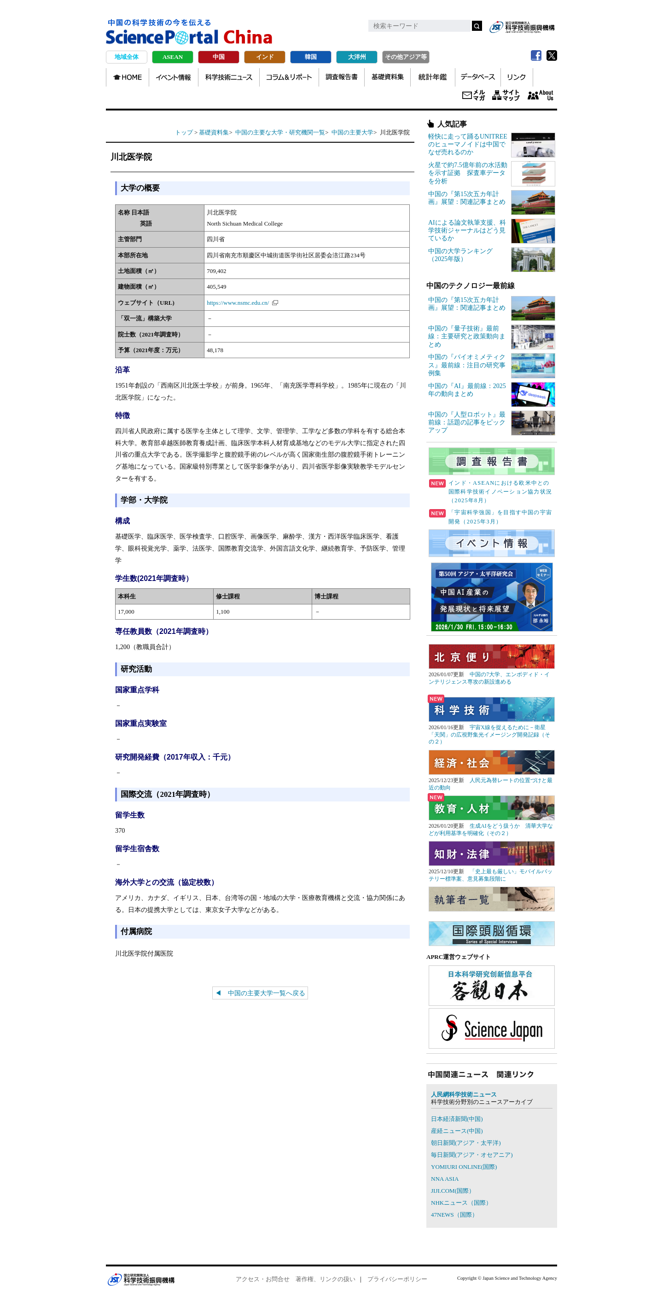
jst (522, 26)
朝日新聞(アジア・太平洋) (466, 1142)
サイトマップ (506, 95)
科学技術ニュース (229, 77)
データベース (478, 77)
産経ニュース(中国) (457, 1130)
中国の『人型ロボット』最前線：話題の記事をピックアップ (467, 422)
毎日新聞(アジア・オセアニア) (472, 1154)
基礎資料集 (387, 77)
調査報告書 (341, 77)
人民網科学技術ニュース (464, 1094)
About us (540, 95)
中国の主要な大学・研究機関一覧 (280, 132)
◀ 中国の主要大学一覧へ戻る (260, 993)
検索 (477, 26)
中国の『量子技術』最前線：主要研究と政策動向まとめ (467, 336)
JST (141, 1279)
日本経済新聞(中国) (457, 1118)
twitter (551, 56)
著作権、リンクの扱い (325, 1279)
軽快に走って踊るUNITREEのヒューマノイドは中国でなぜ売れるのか (467, 144)
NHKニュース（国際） (461, 1202)
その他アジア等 (406, 56)
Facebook (535, 56)
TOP (127, 77)
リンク (516, 77)
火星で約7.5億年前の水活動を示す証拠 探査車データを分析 (467, 173)
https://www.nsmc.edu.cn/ (238, 302)
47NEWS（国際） (454, 1214)
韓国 (311, 56)
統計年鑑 (433, 77)
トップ (184, 132)
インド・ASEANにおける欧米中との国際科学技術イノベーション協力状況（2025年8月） (490, 492)
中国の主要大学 (352, 132)
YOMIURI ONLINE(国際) (464, 1166)
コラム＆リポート (289, 77)
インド (265, 56)
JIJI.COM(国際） (453, 1190)
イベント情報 (173, 77)
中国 (219, 56)
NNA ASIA (445, 1178)
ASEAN (173, 56)
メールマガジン (473, 95)
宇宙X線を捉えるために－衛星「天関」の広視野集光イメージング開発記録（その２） (489, 734)
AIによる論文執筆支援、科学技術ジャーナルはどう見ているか (467, 230)
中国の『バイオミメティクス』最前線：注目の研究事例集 (467, 365)
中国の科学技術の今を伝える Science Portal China (189, 32)
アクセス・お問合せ (263, 1279)
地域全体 (127, 56)
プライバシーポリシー (397, 1279)
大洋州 (357, 56)
